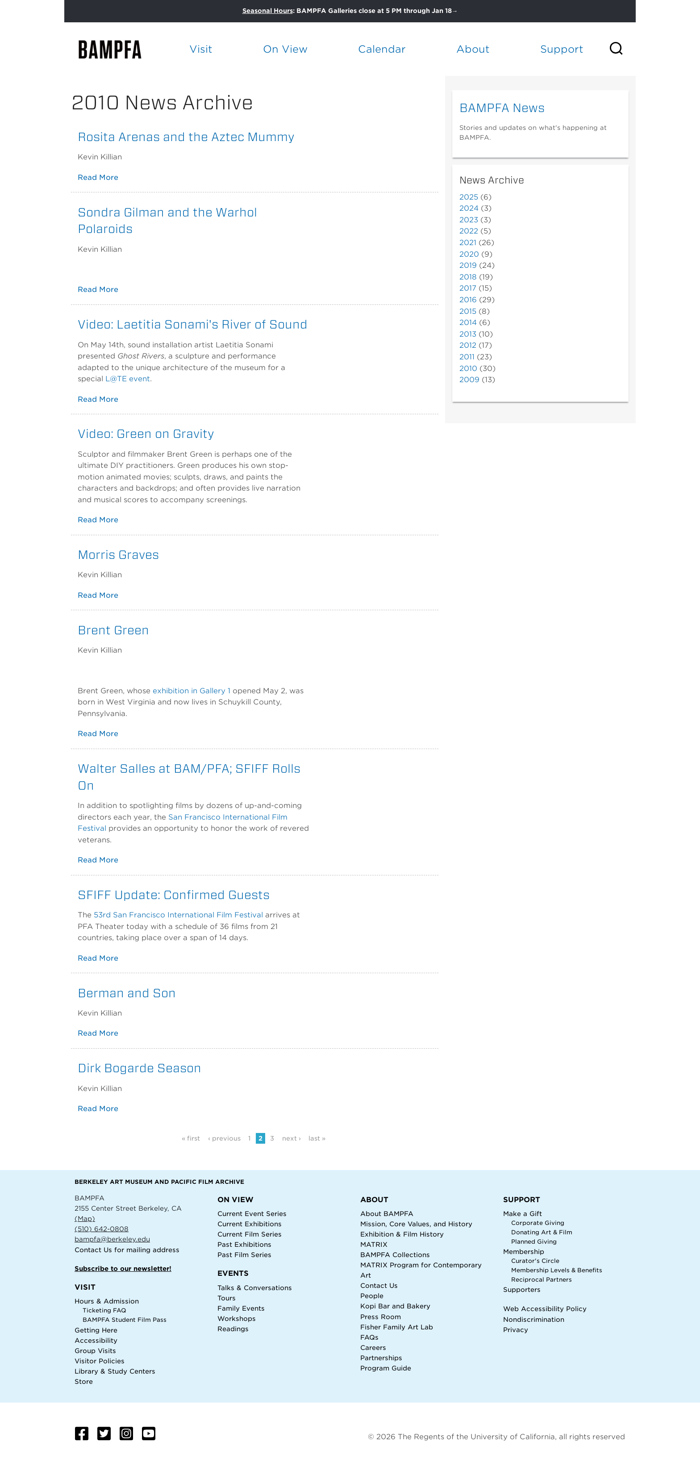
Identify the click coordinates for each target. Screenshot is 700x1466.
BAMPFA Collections (395, 1254)
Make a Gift (522, 1213)
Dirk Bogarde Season (139, 1068)
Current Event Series (252, 1213)
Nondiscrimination (533, 1319)
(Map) (85, 1218)
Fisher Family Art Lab (396, 1327)
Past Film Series (244, 1254)
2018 (468, 277)
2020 (469, 254)
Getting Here (96, 1330)
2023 (468, 220)
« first (191, 1138)
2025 (468, 197)
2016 (468, 300)
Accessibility (96, 1340)
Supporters (522, 1289)
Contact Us (93, 1250)
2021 (467, 242)
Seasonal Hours (267, 10)
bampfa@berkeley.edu (112, 1239)
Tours (226, 1298)
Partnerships (381, 1358)
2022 (468, 231)
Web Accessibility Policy (545, 1308)
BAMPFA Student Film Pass (125, 1319)
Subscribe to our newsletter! (123, 1268)
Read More (98, 177)
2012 (467, 345)
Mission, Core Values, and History (416, 1224)
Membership (523, 1251)
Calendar (382, 49)
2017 (467, 288)
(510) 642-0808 (102, 1229)
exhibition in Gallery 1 (191, 691)
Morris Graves (118, 554)
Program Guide (385, 1368)
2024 (469, 208)
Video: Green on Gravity (146, 433)
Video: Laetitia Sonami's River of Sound (193, 324)
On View (285, 49)
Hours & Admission (107, 1301)
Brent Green (113, 630)
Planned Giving (534, 1241)
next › (291, 1138)
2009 (469, 379)
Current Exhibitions (249, 1224)
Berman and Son (127, 993)
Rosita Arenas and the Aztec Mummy (186, 136)
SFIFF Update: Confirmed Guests (174, 894)
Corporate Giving (537, 1223)
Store (84, 1381)
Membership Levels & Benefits (556, 1270)
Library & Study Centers (115, 1371)
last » (316, 1138)
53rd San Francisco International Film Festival (178, 915)
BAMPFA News (502, 107)
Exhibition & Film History (402, 1234)
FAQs (369, 1337)
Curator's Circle (535, 1261)
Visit (200, 49)
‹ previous (224, 1138)
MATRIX (374, 1244)
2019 (468, 265)
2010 (468, 368)
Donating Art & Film (541, 1232)
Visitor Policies (100, 1361)
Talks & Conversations (254, 1287)
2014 (468, 322)
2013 (467, 334)
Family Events (241, 1308)
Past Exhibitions (244, 1244)
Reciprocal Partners (541, 1279)
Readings (233, 1329)
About (473, 49)
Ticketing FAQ (104, 1310)
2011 (467, 357)
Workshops (236, 1318)
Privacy (515, 1329)
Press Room (380, 1316)
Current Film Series (249, 1234)
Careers (373, 1347)
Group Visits (95, 1350)
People (371, 1295)
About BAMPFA (386, 1213)
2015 (467, 311)
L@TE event (127, 379)
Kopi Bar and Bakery (395, 1306)
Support (561, 49)
